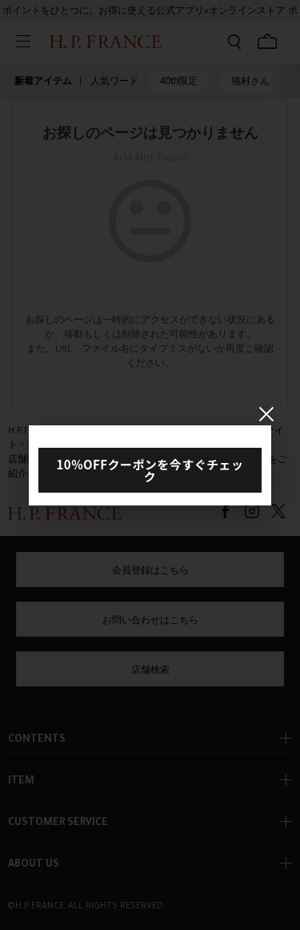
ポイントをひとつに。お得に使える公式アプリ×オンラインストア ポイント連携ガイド (150, 15)
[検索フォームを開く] (234, 42)
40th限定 (179, 81)
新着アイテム (43, 81)
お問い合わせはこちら (150, 621)
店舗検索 (150, 671)
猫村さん (250, 81)
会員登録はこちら (150, 572)
